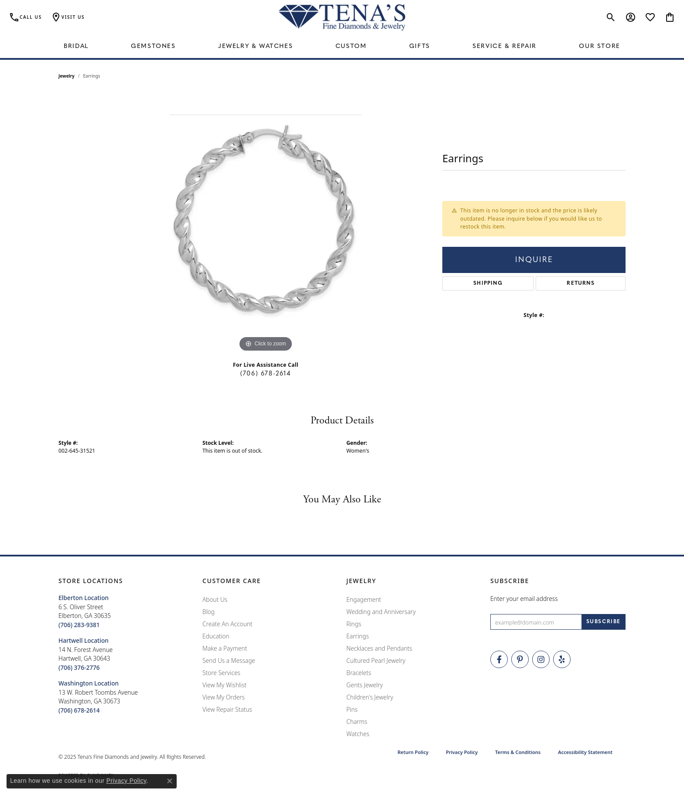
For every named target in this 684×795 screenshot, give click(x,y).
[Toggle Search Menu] (610, 17)
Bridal (76, 46)
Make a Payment (224, 648)
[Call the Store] (79, 625)
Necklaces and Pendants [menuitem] (379, 648)
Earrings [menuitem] (357, 636)
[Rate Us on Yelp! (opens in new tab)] (562, 659)
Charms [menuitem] (356, 721)
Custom (351, 46)
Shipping (488, 283)
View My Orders (223, 697)
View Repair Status (227, 709)
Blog (208, 611)
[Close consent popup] (169, 781)
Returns (580, 283)
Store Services (221, 673)
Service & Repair (504, 46)
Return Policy (412, 752)
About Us (214, 599)
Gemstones (153, 46)
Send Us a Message (228, 660)
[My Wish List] (650, 17)
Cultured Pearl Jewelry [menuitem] (375, 660)
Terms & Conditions (517, 752)
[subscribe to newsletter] (603, 622)
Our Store (599, 46)
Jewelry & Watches (255, 46)
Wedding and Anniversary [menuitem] (381, 611)
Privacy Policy (462, 752)
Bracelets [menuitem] (358, 673)
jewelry (66, 76)
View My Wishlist (224, 685)
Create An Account (227, 624)
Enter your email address (524, 598)
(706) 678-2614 (265, 374)
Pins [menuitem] (352, 709)
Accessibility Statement (585, 752)
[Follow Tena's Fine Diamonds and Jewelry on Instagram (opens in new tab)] (541, 659)
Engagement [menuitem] (363, 599)
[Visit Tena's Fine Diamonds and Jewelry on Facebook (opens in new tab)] (499, 659)
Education (215, 636)
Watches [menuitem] (357, 734)
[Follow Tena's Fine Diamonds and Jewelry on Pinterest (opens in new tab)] (520, 659)
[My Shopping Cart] (669, 17)
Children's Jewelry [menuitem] (369, 697)
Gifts (419, 46)
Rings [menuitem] (353, 624)
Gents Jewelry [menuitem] (364, 685)
